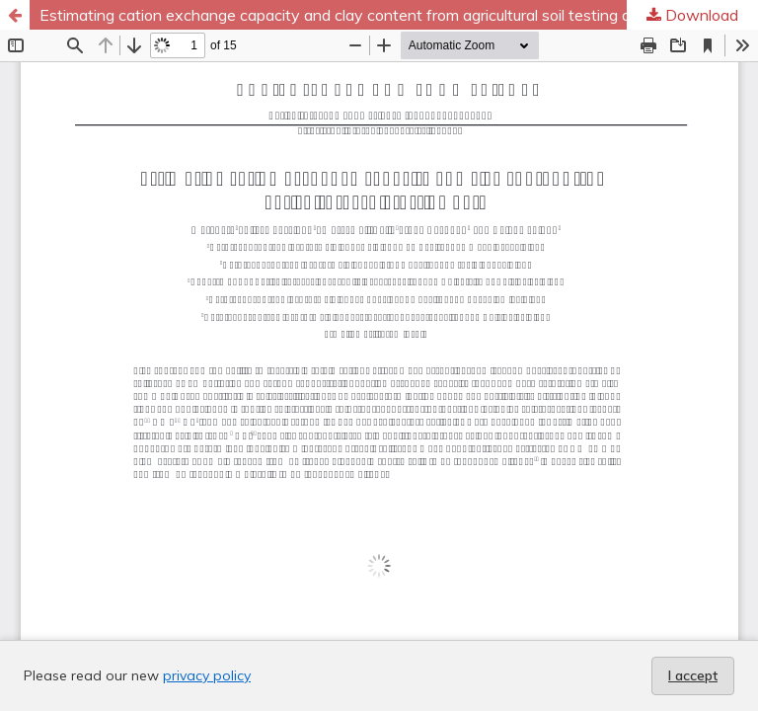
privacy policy (207, 675)
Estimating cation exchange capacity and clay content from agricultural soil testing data (346, 15)
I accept (693, 675)
